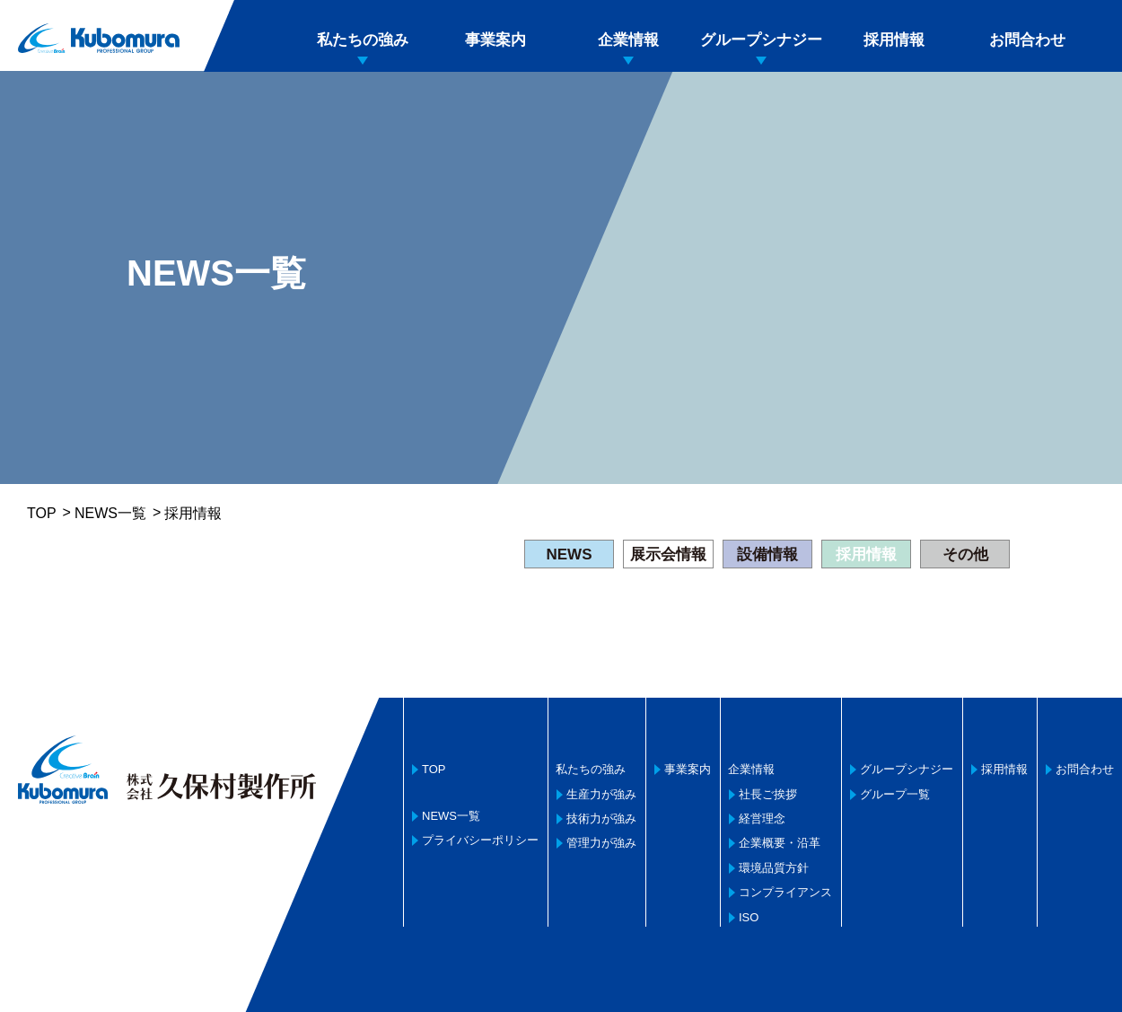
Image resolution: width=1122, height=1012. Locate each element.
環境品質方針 (774, 868)
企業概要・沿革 (779, 842)
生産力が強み (601, 794)
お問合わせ (1027, 39)
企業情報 (628, 39)
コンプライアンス (785, 892)
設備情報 (767, 554)
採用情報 (894, 39)
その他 (965, 554)
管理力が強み (601, 842)
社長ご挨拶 (768, 794)
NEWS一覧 (110, 513)
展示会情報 (668, 554)
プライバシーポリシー (480, 840)
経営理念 (762, 818)
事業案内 (495, 39)
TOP (42, 513)
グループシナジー (761, 39)
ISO (748, 917)
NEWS (569, 554)
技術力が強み (601, 818)
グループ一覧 (895, 794)
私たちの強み (362, 39)
